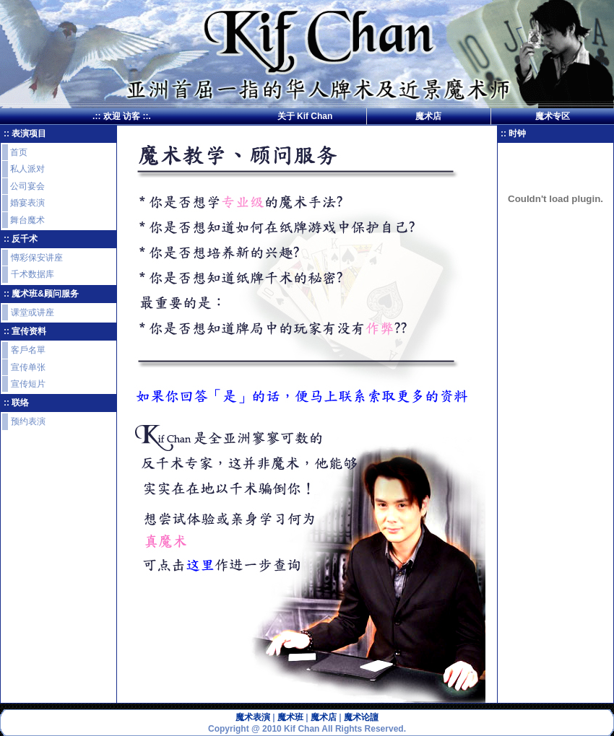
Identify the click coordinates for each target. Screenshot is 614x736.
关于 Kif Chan (305, 116)
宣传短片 (28, 384)
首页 (18, 152)
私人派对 (27, 169)
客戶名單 (28, 350)
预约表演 (28, 421)
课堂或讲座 (32, 312)
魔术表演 (252, 717)
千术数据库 (32, 274)
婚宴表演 (27, 203)
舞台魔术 (27, 220)
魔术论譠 (361, 717)
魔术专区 (552, 116)
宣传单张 (28, 367)
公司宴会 (27, 186)
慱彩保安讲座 (37, 258)
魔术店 (428, 116)
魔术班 (290, 717)
